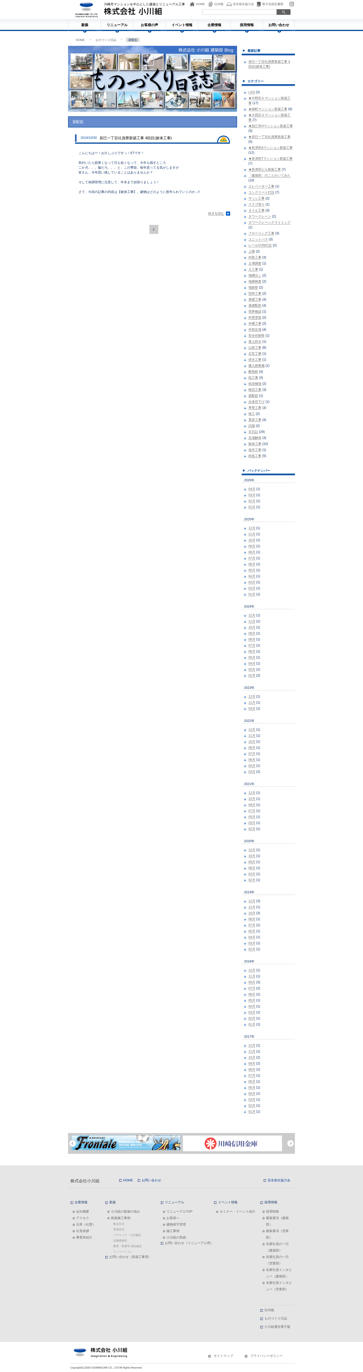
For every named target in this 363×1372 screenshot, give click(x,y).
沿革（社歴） (86, 1224)
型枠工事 (254, 293)
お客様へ (172, 1218)
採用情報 (247, 25)
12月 (251, 528)
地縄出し (254, 275)
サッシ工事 (256, 198)
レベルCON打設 (260, 245)
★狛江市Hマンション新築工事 (270, 126)
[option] (126, 1142)
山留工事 (254, 347)
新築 (84, 25)
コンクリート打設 (261, 192)
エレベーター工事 (261, 186)
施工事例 (172, 1231)
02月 (251, 501)
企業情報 (214, 25)
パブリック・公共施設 (127, 1235)
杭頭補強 (254, 383)
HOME (200, 4)
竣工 (251, 414)
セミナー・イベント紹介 (237, 1211)
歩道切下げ (256, 402)
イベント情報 (182, 25)
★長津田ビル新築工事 (264, 169)
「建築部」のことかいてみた (269, 175)
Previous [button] (72, 1143)
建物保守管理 (176, 1224)
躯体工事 (254, 444)
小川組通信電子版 (277, 1327)
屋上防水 (254, 341)
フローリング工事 (261, 233)
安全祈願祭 (256, 335)
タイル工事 (256, 210)
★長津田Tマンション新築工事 (270, 158)
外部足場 (254, 329)
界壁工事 (254, 408)
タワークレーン (259, 216)
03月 (251, 495)
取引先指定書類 (272, 4)
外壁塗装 (254, 317)
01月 (251, 507)
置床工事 (254, 420)
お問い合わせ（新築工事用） (130, 1257)
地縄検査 (254, 281)
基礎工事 (254, 299)
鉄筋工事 (254, 456)
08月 (251, 552)
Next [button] (290, 1143)
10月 (251, 540)
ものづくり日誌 (105, 40)
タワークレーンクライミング (269, 222)
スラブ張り (256, 204)
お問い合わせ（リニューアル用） (189, 1243)
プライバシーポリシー (266, 1356)
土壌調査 (254, 263)
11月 (251, 534)
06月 (251, 564)
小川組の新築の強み (125, 1211)
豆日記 (253, 432)
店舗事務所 (120, 1240)
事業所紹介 (84, 1237)
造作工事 (254, 450)
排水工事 (254, 359)
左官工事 (254, 353)
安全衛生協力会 (243, 4)
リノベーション (123, 1251)
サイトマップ (223, 1356)
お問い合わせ (278, 25)
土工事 (253, 269)
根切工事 (254, 389)
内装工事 (254, 257)
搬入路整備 (256, 365)
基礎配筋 (254, 305)
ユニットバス (258, 239)
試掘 (251, 426)
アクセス (82, 1218)
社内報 (218, 4)
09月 (251, 546)
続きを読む (216, 213)
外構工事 (254, 323)
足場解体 (254, 438)
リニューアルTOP (179, 1211)
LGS (251, 92)
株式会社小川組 (85, 1181)
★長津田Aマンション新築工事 (270, 147)
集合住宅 (118, 1224)
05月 (251, 570)
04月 (251, 489)
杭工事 (253, 377)
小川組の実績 (176, 1237)
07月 (251, 558)
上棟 (251, 251)
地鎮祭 (253, 287)
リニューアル (117, 25)
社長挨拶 (82, 1231)
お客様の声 (149, 25)
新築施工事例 (120, 1218)
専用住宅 (118, 1229)
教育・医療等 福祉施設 (127, 1246)
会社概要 (82, 1211)
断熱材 (253, 371)
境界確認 (254, 311)
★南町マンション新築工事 (267, 109)
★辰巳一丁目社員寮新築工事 (269, 137)
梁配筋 (253, 395)
